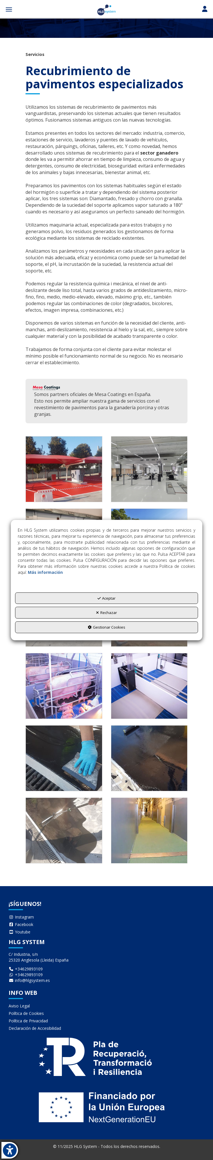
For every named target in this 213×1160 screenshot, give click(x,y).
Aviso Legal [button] (19, 1006)
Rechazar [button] (106, 612)
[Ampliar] (64, 469)
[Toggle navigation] (204, 9)
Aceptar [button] (106, 598)
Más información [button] (45, 572)
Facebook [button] (21, 924)
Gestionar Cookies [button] (106, 627)
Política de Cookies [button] (26, 1013)
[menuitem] (106, 917)
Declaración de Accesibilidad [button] (35, 1028)
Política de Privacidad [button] (28, 1020)
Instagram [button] (21, 917)
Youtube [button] (19, 932)
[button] (106, 10)
